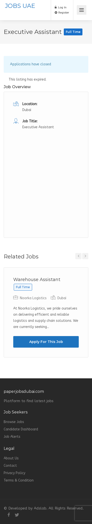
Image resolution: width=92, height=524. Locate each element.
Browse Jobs (14, 422)
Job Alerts (12, 437)
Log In (60, 7)
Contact (10, 466)
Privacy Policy (14, 473)
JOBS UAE (20, 5)
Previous (78, 256)
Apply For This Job (46, 342)
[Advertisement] (46, 176)
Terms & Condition (19, 480)
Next (85, 256)
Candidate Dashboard (21, 429)
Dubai (26, 110)
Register (62, 12)
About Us (11, 458)
